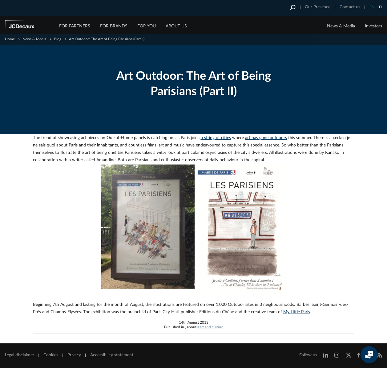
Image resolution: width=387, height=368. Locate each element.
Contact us (350, 7)
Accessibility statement (111, 355)
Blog (57, 39)
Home (10, 39)
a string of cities (216, 138)
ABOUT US (176, 26)
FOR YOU (146, 26)
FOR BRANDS (113, 26)
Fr (380, 7)
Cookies (50, 355)
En (371, 7)
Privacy (74, 355)
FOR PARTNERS (74, 26)
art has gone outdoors (266, 138)
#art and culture (210, 327)
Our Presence (317, 7)
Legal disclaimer (19, 355)
